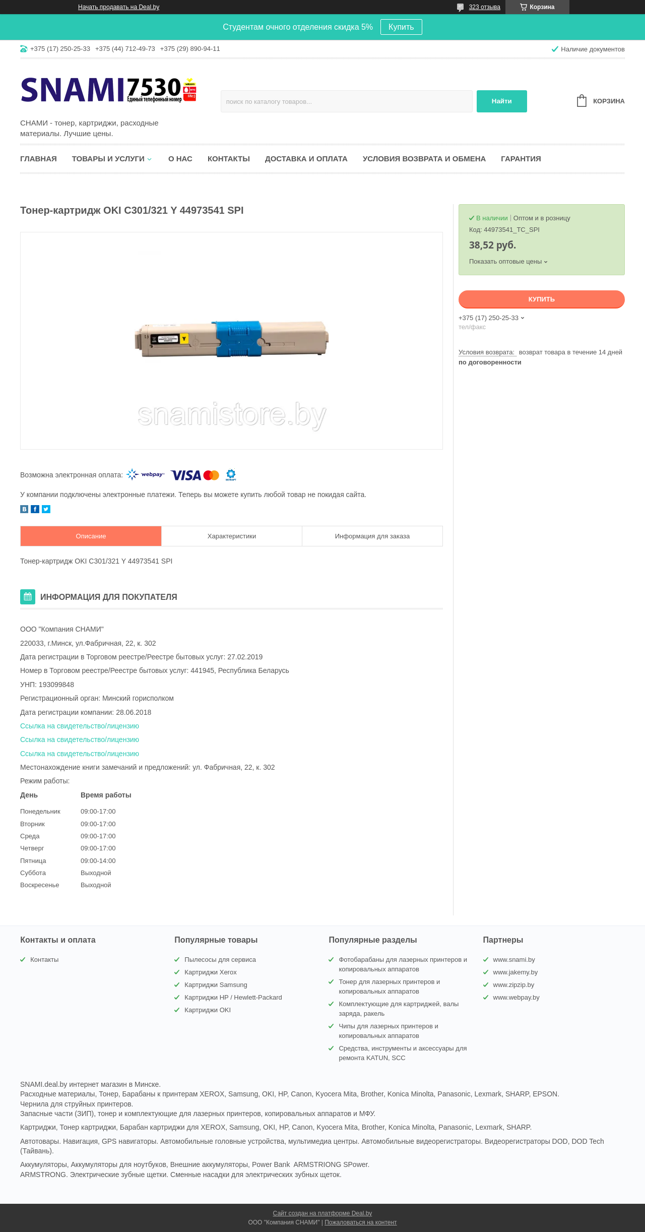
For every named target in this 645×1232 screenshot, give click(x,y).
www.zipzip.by (514, 985)
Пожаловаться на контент (361, 1222)
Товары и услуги (108, 158)
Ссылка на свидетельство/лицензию (79, 726)
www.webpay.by (516, 997)
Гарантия (521, 158)
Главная (38, 158)
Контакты (229, 158)
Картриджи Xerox (210, 972)
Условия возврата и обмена (424, 158)
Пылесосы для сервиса (220, 959)
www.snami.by (514, 959)
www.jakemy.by (515, 972)
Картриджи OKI (207, 1010)
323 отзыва (484, 7)
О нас (180, 158)
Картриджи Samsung (215, 985)
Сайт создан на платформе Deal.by (322, 1213)
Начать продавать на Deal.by (118, 7)
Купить (401, 27)
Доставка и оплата (306, 158)
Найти (502, 101)
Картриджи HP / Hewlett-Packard (233, 997)
